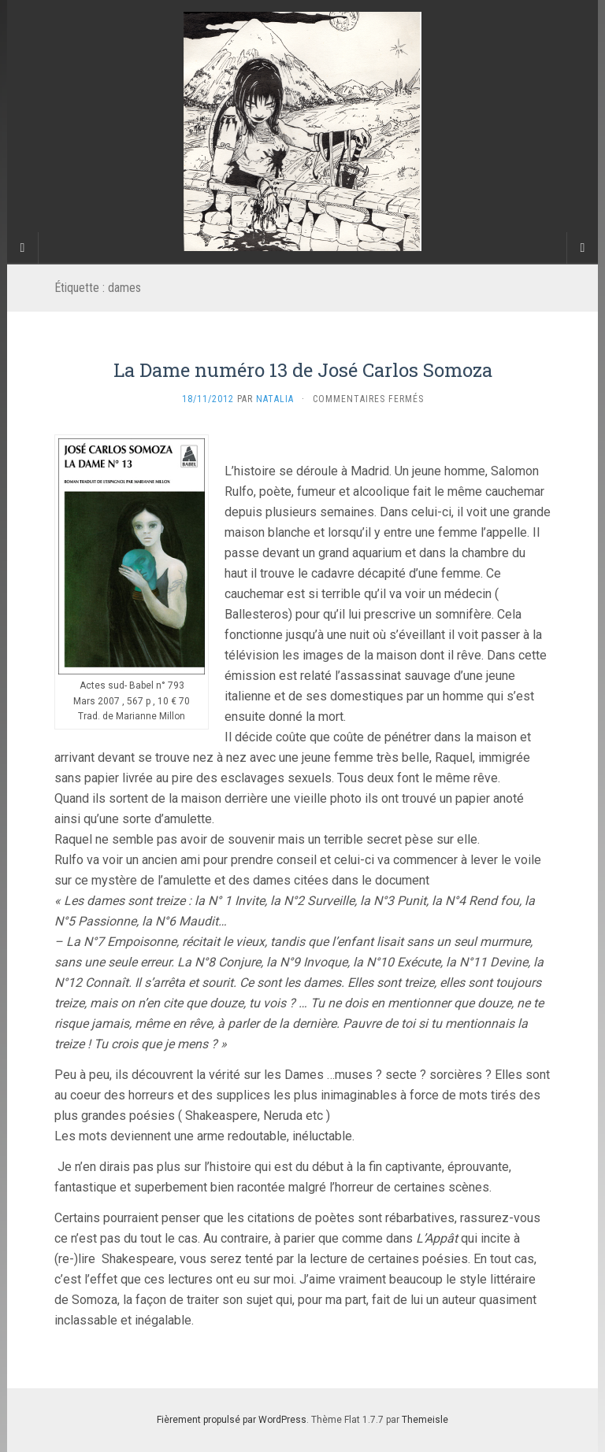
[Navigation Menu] (582, 248)
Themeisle (425, 1419)
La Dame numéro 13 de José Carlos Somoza (302, 369)
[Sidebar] (23, 248)
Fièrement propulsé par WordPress (231, 1419)
